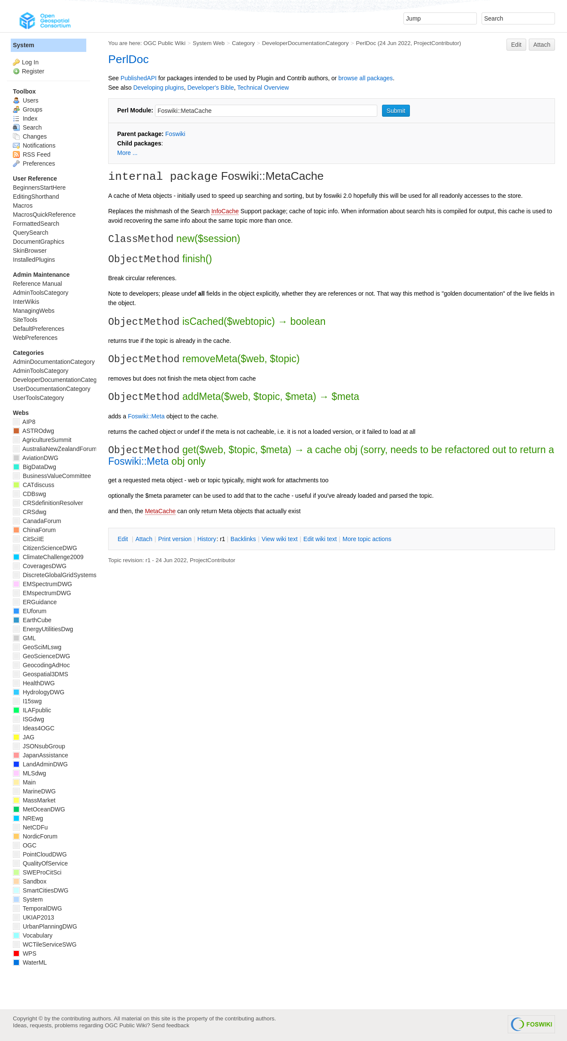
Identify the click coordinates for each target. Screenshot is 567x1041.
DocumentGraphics (38, 241)
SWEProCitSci (37, 872)
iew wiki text (280, 539)
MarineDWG (34, 791)
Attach (542, 44)
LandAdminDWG (40, 764)
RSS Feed (31, 154)
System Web (208, 43)
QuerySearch (30, 232)
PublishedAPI (139, 78)
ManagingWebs (34, 310)
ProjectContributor (436, 43)
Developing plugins (158, 87)
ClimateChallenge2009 (48, 557)
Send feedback (170, 1025)
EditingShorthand (36, 196)
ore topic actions (367, 539)
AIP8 (24, 421)
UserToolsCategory (38, 397)
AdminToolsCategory (40, 292)
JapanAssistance (40, 755)
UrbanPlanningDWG (45, 926)
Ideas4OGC (34, 728)
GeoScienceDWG (41, 656)
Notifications (34, 145)
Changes (30, 136)
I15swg (27, 701)
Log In (30, 62)
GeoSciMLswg (37, 647)
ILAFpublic (32, 710)
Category (243, 43)
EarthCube (32, 620)
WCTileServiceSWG (44, 944)
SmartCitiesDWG (40, 890)
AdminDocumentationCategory (54, 361)
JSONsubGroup (39, 746)
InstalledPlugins (34, 259)
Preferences (34, 163)
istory (206, 539)
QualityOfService (40, 863)
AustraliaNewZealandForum (55, 448)
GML (24, 638)
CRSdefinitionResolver (48, 502)
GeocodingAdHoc (41, 665)
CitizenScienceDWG (45, 548)
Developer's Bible (210, 87)
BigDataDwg (34, 466)
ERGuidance (35, 602)
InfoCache (225, 211)
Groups (27, 109)
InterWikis (26, 301)
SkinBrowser (30, 250)
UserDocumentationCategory (52, 388)
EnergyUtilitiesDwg (43, 629)
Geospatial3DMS (40, 674)
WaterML (30, 962)
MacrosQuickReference (44, 214)
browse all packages (365, 78)
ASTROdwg (33, 430)
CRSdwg (29, 511)
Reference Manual (37, 283)
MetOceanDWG (39, 809)
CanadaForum (37, 520)
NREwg (28, 818)
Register (33, 71)
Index (25, 118)
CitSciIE (28, 539)
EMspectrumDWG (42, 593)
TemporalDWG (37, 908)
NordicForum (35, 836)
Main (24, 782)
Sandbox (29, 881)
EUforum (29, 611)
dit (124, 539)
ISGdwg (28, 719)
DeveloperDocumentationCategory (305, 43)
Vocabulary (32, 935)
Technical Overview (263, 87)
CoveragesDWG (40, 566)
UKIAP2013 (33, 917)
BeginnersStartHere (39, 187)
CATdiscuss (34, 484)
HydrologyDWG (38, 692)
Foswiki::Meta (146, 416)
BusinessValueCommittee (52, 475)
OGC (24, 845)
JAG (23, 737)
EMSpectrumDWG (42, 584)
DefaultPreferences (38, 328)
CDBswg (29, 493)
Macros (23, 205)
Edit (516, 44)
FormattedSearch (36, 223)
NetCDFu (30, 827)
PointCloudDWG (40, 854)
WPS (24, 953)
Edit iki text (320, 539)
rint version (175, 539)
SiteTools (25, 319)
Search (27, 127)
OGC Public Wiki (164, 43)
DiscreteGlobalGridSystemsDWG (62, 575)
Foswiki (175, 133)
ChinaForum (34, 530)
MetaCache (160, 511)
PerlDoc (366, 43)
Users (25, 100)
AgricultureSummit (42, 439)
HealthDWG (34, 683)
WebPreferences (35, 337)
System (23, 45)
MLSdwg (29, 773)
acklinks (243, 539)
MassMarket (34, 800)
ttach (143, 539)
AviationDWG (35, 457)
